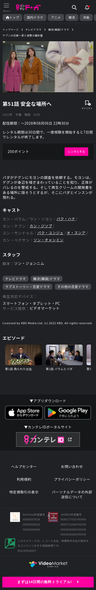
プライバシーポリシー (72, 479)
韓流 (72, 17)
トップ (12, 17)
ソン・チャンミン (48, 240)
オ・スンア (76, 232)
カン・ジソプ (41, 226)
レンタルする (76, 151)
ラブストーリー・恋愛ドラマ (27, 286)
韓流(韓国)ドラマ (46, 278)
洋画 (86, 17)
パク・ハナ (66, 218)
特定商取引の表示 (24, 492)
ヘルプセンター (24, 466)
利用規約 (24, 479)
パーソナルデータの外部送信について (72, 495)
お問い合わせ (72, 466)
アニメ (56, 17)
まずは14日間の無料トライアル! (48, 582)
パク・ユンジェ (50, 232)
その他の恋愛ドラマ (72, 286)
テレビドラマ (15, 278)
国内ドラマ (35, 17)
